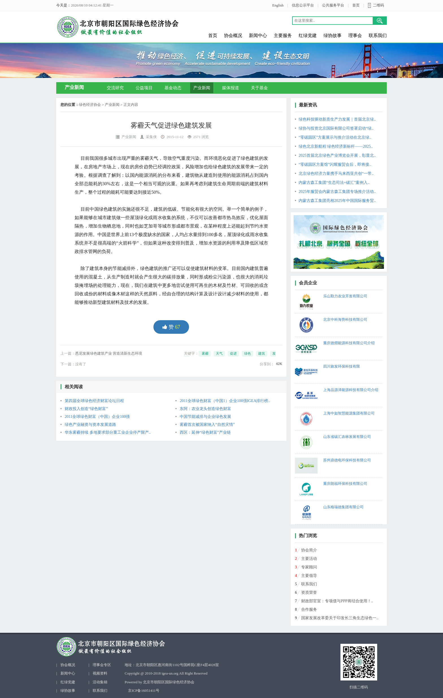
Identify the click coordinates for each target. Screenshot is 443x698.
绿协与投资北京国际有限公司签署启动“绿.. (336, 128)
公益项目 (144, 88)
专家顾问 (309, 567)
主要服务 (283, 35)
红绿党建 (308, 35)
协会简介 (309, 550)
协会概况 (233, 35)
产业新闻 (201, 88)
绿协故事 (332, 35)
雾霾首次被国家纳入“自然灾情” (207, 424)
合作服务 (309, 609)
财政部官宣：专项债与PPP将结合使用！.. (337, 601)
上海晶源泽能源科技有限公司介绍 (350, 390)
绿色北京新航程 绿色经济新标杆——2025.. (336, 146)
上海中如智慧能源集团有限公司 (349, 413)
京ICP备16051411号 (143, 690)
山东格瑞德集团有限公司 (343, 507)
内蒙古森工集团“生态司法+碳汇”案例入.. (334, 182)
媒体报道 (230, 88)
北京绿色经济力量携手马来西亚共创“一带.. (336, 173)
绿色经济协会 (90, 104)
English (278, 5)
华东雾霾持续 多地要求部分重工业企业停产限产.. (108, 432)
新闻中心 (258, 35)
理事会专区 (102, 665)
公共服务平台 (333, 5)
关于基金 (259, 88)
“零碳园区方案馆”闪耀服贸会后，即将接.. (335, 164)
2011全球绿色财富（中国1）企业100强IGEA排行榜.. (225, 401)
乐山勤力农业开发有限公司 (345, 296)
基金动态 (172, 88)
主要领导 (309, 575)
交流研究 (115, 88)
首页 (356, 5)
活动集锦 (100, 682)
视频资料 (100, 673)
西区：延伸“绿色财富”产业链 (205, 432)
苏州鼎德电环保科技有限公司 (347, 460)
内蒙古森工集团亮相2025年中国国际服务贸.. (337, 201)
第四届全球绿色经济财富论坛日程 (94, 401)
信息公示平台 (303, 5)
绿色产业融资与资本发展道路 (90, 424)
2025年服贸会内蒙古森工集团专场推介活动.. (337, 191)
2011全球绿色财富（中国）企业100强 (97, 417)
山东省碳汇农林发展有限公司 (347, 437)
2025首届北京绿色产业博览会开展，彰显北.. (337, 155)
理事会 (355, 35)
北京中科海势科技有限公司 (345, 319)
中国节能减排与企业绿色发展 (205, 417)
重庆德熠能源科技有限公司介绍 (349, 343)
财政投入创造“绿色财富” (86, 409)
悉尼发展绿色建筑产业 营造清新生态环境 (108, 353)
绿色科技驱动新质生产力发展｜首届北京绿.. (337, 119)
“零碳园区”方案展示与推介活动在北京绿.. (335, 137)
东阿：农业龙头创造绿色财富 (205, 409)
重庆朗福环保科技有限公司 (345, 483)
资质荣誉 (309, 592)
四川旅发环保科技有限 (341, 366)
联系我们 (378, 35)
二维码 (378, 5)
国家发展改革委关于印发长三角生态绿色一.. (339, 618)
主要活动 (309, 559)
